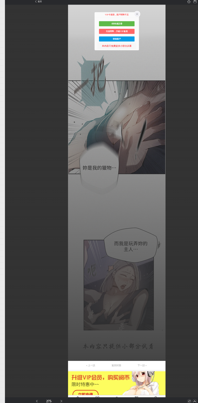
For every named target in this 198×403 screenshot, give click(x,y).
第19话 (6, 110)
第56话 (6, 331)
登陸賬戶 (117, 39)
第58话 (6, 343)
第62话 (6, 367)
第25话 (6, 146)
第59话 (6, 349)
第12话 (6, 68)
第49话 (6, 289)
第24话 (6, 140)
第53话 (6, 313)
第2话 (5, 9)
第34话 (6, 200)
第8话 (5, 44)
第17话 (6, 98)
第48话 (6, 283)
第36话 (6, 211)
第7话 (5, 38)
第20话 (6, 116)
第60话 (6, 355)
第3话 (5, 15)
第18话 (6, 104)
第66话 (6, 390)
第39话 (6, 229)
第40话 (6, 235)
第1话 (5, 3)
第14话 (6, 80)
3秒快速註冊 (116, 24)
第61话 (6, 361)
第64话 (6, 378)
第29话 (6, 170)
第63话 (6, 373)
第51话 (6, 301)
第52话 (6, 307)
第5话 (5, 27)
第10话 (6, 56)
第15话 (6, 86)
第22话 (6, 128)
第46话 (6, 271)
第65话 (6, 384)
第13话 (6, 74)
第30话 (6, 176)
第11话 (6, 62)
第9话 (5, 50)
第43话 (6, 253)
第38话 (6, 223)
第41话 (6, 241)
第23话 (6, 134)
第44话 (6, 259)
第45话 (6, 265)
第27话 (6, 158)
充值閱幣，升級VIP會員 (117, 31)
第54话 (6, 319)
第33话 (6, 194)
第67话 (6, 396)
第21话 (6, 122)
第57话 (6, 337)
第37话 (6, 217)
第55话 (6, 325)
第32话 (6, 188)
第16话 (6, 92)
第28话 (6, 164)
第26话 (6, 152)
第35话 (6, 205)
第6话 (5, 32)
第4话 (5, 21)
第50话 (6, 295)
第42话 (6, 247)
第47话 (6, 277)
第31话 (6, 182)
